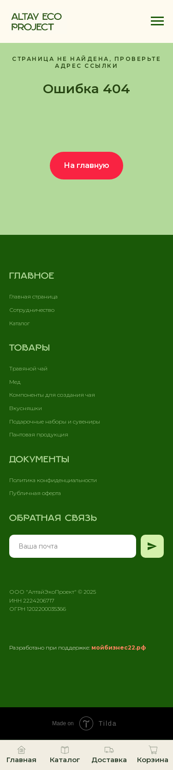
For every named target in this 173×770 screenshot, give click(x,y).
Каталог (19, 323)
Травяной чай (28, 368)
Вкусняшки (25, 408)
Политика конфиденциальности (53, 480)
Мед (15, 381)
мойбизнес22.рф (118, 647)
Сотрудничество (31, 309)
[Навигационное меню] (157, 21)
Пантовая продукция (38, 434)
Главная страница (33, 296)
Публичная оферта (35, 492)
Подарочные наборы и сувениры (54, 421)
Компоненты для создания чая (52, 394)
